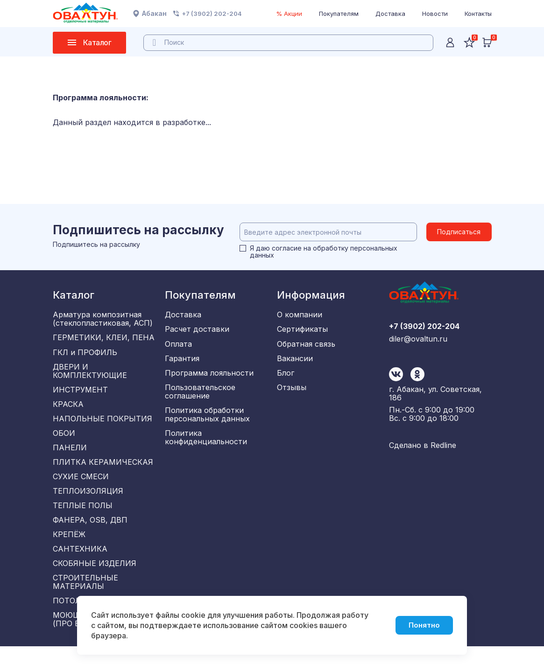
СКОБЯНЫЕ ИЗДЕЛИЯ (94, 578)
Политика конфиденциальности (206, 443)
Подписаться (458, 232)
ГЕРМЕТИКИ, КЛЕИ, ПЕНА (104, 339)
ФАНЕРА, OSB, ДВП (90, 532)
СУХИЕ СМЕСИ (81, 486)
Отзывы (291, 392)
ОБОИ (64, 439)
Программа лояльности (209, 376)
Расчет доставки (197, 330)
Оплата (178, 346)
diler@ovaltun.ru (418, 382)
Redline (443, 448)
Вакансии (295, 361)
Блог (285, 376)
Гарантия (182, 361)
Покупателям (339, 13)
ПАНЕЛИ (70, 455)
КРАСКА (68, 409)
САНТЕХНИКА (80, 563)
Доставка (390, 13)
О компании (299, 315)
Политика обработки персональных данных (207, 420)
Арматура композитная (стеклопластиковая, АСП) (103, 319)
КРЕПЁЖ (69, 547)
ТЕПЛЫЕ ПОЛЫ (83, 516)
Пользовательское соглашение (200, 396)
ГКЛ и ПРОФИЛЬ (85, 354)
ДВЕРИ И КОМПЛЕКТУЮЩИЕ (90, 373)
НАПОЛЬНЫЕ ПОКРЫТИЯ (102, 424)
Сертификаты (302, 330)
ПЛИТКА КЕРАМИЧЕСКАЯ (103, 470)
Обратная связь (306, 346)
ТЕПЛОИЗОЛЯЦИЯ (88, 501)
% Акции (289, 13)
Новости (435, 13)
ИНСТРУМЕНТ (80, 393)
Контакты (478, 13)
